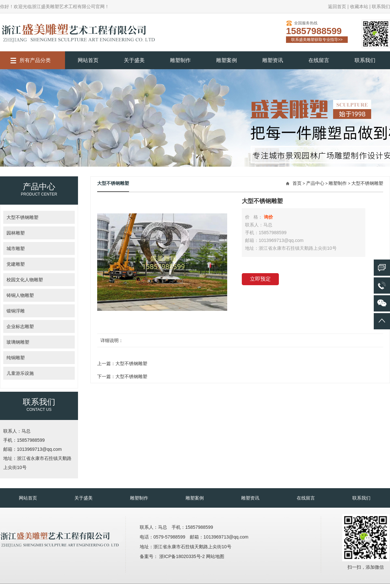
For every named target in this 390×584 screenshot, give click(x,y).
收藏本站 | (360, 6)
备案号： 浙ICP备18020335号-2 (173, 556)
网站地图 (215, 556)
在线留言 (318, 60)
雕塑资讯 (272, 60)
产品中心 (315, 183)
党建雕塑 (15, 264)
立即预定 (260, 279)
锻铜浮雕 (15, 310)
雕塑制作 (180, 60)
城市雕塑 (15, 248)
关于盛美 (134, 60)
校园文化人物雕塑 (24, 279)
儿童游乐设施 (20, 373)
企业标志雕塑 (20, 326)
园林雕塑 (15, 232)
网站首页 (88, 60)
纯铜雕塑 (15, 357)
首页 (297, 183)
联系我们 (381, 6)
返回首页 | (338, 6)
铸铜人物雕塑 (20, 295)
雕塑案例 (226, 60)
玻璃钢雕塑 (17, 342)
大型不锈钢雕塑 (22, 217)
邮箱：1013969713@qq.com (32, 449)
